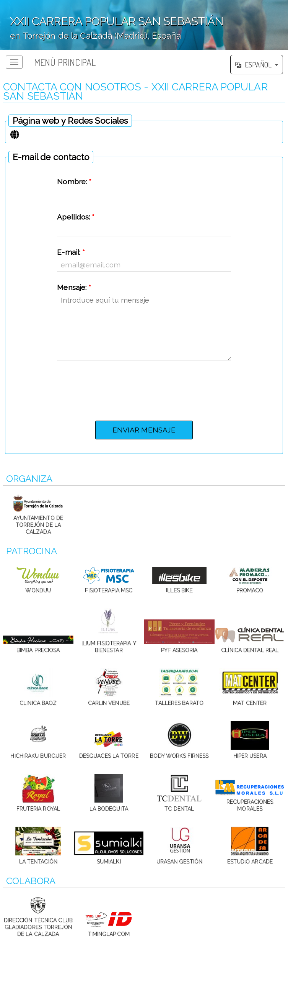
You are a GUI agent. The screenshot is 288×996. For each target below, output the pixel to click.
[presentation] (144, 388)
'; (144, 25)
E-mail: (71, 252)
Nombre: (74, 181)
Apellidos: (75, 217)
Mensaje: (74, 287)
